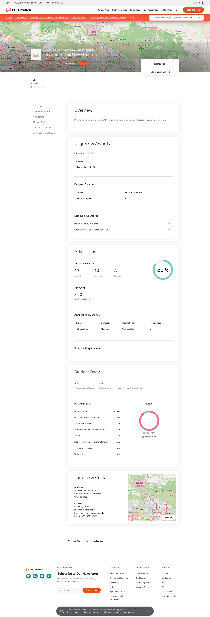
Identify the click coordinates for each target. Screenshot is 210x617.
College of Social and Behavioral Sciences (108, 17)
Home (9, 17)
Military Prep (166, 10)
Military (112, 587)
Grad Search (141, 578)
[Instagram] (48, 576)
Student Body (39, 122)
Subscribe (91, 590)
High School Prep (150, 10)
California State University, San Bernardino (49, 17)
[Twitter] (28, 576)
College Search (142, 573)
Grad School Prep (119, 10)
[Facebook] (35, 576)
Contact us (57, 3)
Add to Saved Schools (160, 72)
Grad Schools (21, 17)
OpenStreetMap (191, 22)
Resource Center (142, 587)
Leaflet (178, 22)
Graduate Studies (78, 17)
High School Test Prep (118, 592)
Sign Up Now (193, 9)
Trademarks (167, 592)
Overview (37, 106)
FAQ (47, 3)
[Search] (177, 10)
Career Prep (135, 10)
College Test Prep (116, 573)
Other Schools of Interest (44, 132)
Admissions (38, 116)
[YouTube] (42, 576)
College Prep (103, 10)
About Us (165, 573)
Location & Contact (42, 127)
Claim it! (83, 63)
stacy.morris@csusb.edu (92, 513)
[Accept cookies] (146, 611)
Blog (8, 3)
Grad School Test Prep (118, 578)
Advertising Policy (169, 596)
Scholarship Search (143, 582)
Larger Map (7, 68)
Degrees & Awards (42, 111)
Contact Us (166, 578)
